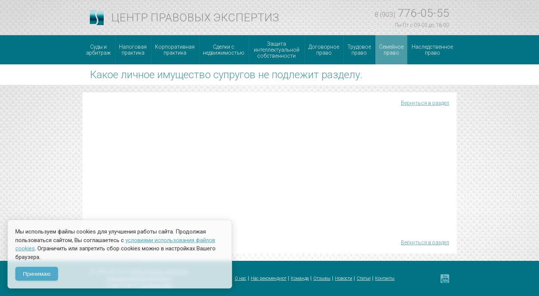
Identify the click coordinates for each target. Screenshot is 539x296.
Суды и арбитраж (98, 50)
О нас (240, 278)
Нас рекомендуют (268, 278)
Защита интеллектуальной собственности (276, 50)
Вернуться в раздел (425, 103)
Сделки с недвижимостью (223, 50)
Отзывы (322, 278)
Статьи (364, 278)
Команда (300, 278)
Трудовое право (359, 50)
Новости (343, 278)
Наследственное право (432, 50)
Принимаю (37, 274)
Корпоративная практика (175, 50)
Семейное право (391, 50)
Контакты (385, 278)
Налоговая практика (133, 50)
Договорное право (323, 50)
